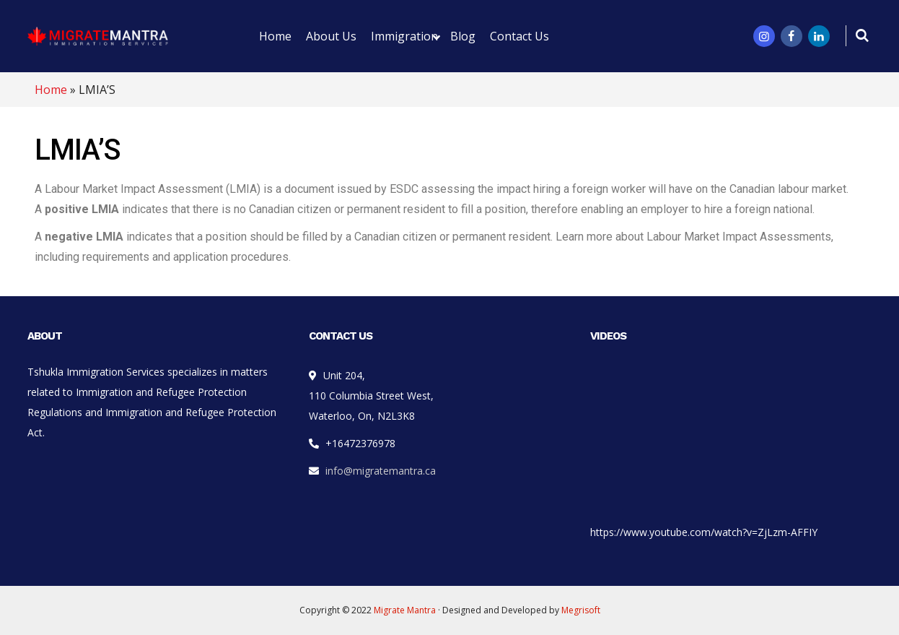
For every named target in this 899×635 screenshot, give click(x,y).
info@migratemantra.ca (380, 471)
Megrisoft (580, 610)
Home (51, 90)
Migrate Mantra (405, 610)
